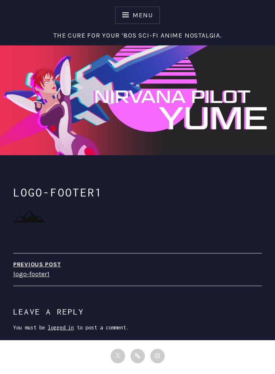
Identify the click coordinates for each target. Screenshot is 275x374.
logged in (61, 327)
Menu (142, 15)
